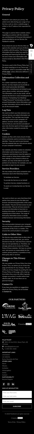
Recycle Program (7, 379)
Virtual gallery (6, 370)
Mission (4, 366)
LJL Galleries (6, 357)
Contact (4, 375)
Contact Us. (8, 292)
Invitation (5, 368)
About (4, 363)
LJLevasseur (6, 354)
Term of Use (12, 422)
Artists (4, 372)
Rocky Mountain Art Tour (10, 359)
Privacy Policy (21, 422)
